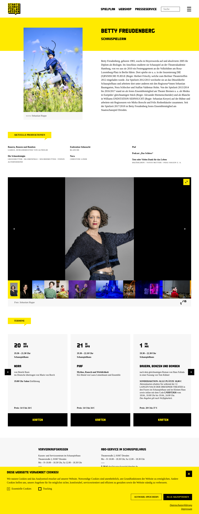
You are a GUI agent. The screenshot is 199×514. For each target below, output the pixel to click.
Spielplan (108, 9)
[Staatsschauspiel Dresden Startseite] (14, 9)
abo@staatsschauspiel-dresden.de (123, 466)
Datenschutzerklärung (181, 505)
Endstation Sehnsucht (80, 147)
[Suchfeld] (170, 9)
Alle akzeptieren (178, 497)
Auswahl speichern (146, 497)
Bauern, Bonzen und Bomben (21, 147)
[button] (189, 9)
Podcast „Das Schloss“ (142, 153)
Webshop (125, 9)
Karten (37, 420)
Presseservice (146, 9)
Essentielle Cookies (21, 488)
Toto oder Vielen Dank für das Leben (149, 159)
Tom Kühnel (164, 375)
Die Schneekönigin (16, 156)
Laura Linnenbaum (99, 375)
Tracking (47, 488)
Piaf (134, 147)
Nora (72, 156)
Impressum (186, 509)
